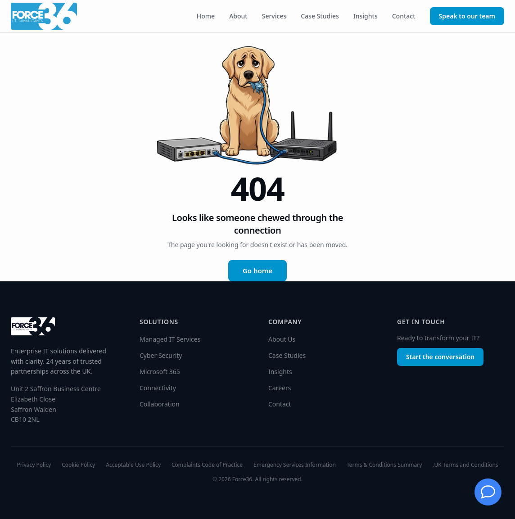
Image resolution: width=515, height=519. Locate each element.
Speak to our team (467, 16)
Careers (279, 388)
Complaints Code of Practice (207, 465)
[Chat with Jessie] (487, 491)
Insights (365, 16)
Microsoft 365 (160, 371)
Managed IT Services (170, 339)
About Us (281, 339)
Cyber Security (161, 355)
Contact (404, 16)
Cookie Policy (78, 465)
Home (206, 16)
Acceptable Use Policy (133, 465)
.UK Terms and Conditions (465, 465)
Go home (257, 270)
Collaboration (160, 404)
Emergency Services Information (294, 465)
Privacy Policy (34, 465)
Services (274, 16)
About (238, 16)
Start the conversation (440, 356)
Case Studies (320, 16)
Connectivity (158, 388)
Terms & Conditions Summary (384, 465)
